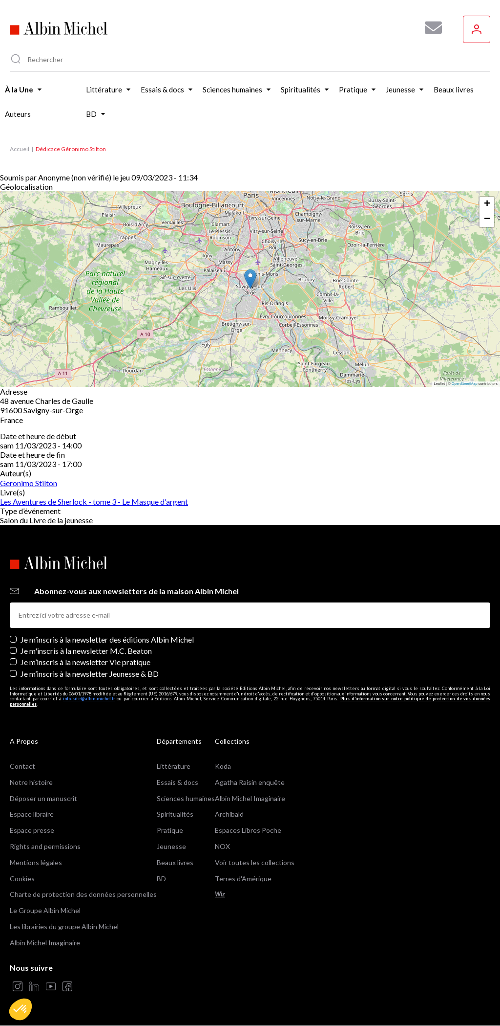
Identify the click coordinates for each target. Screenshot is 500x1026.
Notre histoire (31, 782)
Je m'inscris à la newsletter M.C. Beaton (86, 650)
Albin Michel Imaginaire (45, 942)
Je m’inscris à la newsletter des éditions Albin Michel (107, 639)
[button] (20, 1009)
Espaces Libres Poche (248, 830)
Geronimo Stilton (28, 483)
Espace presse (32, 830)
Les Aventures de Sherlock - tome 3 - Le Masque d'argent (94, 501)
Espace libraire (32, 814)
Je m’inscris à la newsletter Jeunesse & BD (90, 673)
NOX (222, 846)
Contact (22, 766)
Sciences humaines (186, 798)
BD (161, 878)
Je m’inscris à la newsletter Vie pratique (85, 662)
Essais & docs (177, 782)
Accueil (19, 149)
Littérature (173, 766)
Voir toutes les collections (254, 862)
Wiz (220, 894)
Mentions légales (36, 862)
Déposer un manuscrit (43, 798)
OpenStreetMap (465, 383)
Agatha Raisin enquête (250, 782)
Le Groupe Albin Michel (45, 910)
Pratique (170, 830)
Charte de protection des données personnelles (83, 894)
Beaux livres (175, 862)
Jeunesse (171, 846)
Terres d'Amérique (243, 878)
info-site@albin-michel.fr (89, 698)
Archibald (229, 814)
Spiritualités (175, 814)
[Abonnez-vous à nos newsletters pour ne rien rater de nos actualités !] (430, 28)
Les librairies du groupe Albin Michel (64, 926)
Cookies (22, 878)
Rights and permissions (45, 846)
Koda (223, 766)
